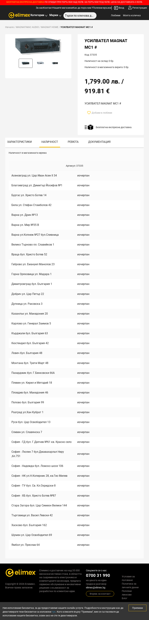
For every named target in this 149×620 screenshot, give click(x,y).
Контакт (48, 7)
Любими (115, 15)
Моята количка (132, 15)
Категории (39, 15)
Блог (124, 598)
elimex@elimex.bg (95, 587)
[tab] (19, 142)
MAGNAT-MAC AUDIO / (28, 27)
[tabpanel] (74, 352)
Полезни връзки (102, 7)
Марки (55, 15)
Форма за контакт (100, 593)
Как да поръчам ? (83, 7)
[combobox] (80, 15)
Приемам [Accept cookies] (137, 608)
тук (54, 611)
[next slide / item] (58, 46)
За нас (39, 7)
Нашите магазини (63, 7)
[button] (26, 63)
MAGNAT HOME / (50, 27)
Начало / (10, 27)
